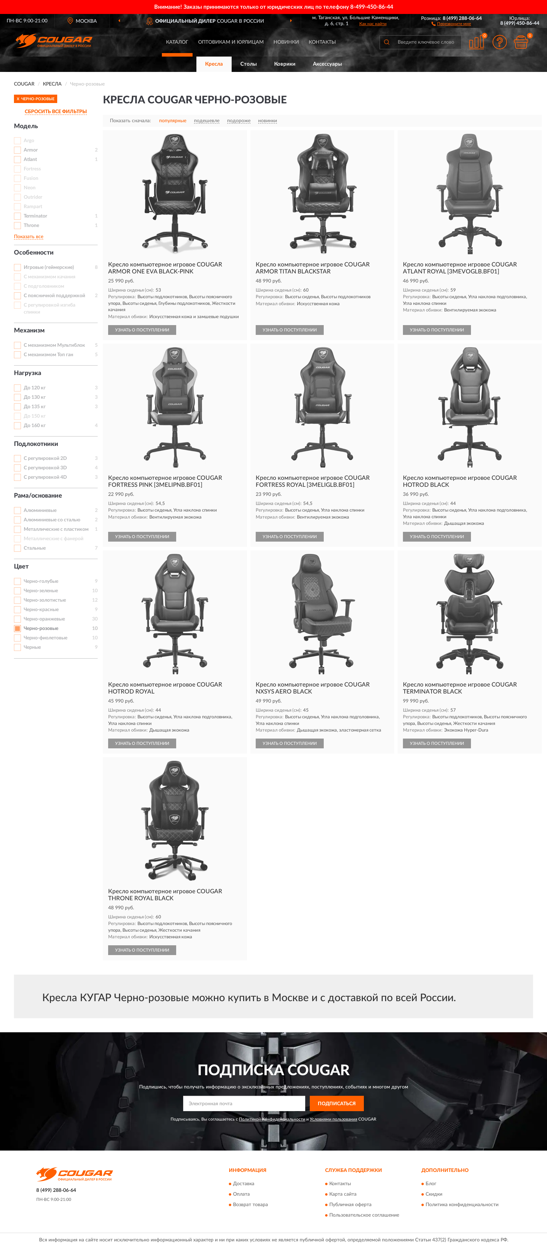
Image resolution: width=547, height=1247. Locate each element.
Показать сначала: (130, 120)
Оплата (241, 1194)
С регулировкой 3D (45, 467)
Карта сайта (343, 1194)
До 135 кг (35, 406)
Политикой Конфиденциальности (272, 1119)
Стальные (35, 548)
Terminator (35, 216)
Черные (32, 647)
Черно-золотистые (45, 600)
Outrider (33, 197)
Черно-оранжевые (44, 619)
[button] (451, 23)
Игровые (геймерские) (49, 267)
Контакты (322, 42)
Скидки (434, 1194)
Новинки (286, 42)
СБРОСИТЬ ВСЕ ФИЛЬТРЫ (56, 111)
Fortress (32, 169)
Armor (31, 150)
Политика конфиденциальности (462, 1204)
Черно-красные (41, 609)
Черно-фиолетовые (45, 638)
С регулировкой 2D (45, 458)
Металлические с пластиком (56, 529)
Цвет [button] (21, 567)
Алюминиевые (40, 510)
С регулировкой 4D (45, 477)
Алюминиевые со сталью (52, 520)
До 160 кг (35, 425)
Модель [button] (26, 126)
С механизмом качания (49, 276)
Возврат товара (250, 1204)
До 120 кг (35, 388)
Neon (30, 187)
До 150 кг (35, 416)
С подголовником (44, 286)
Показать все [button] (28, 236)
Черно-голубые (41, 581)
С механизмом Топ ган (48, 354)
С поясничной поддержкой (54, 295)
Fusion (31, 178)
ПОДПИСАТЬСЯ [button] (337, 1103)
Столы (248, 64)
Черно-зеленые (41, 590)
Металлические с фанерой (53, 538)
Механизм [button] (29, 331)
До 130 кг (35, 397)
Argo (29, 140)
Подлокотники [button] (36, 444)
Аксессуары (327, 64)
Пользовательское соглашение (364, 1215)
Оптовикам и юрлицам (231, 42)
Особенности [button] (34, 253)
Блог (431, 1183)
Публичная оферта (350, 1204)
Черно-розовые (41, 628)
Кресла (214, 64)
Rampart (33, 206)
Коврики (284, 64)
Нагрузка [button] (27, 373)
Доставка (243, 1183)
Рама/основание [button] (38, 496)
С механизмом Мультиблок (54, 345)
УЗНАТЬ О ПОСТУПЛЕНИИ (142, 330)
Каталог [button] (177, 42)
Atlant (30, 159)
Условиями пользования (333, 1119)
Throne (31, 225)
